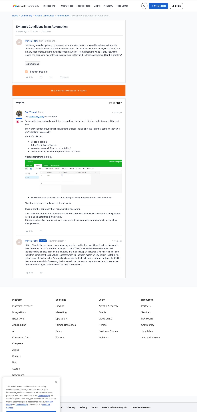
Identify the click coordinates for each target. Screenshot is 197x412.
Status (16, 368)
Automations (63, 15)
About (15, 349)
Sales (59, 331)
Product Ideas (83, 5)
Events (97, 5)
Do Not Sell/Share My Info (114, 407)
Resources (147, 299)
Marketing (61, 312)
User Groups (67, 5)
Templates (147, 331)
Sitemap (71, 407)
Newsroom (18, 375)
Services (146, 312)
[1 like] (36, 71)
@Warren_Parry (36, 116)
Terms (95, 407)
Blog (14, 362)
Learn (102, 299)
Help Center (122, 5)
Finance (60, 337)
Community (26, 15)
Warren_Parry (31, 40)
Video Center (106, 318)
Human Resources (66, 325)
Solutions (61, 299)
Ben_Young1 (31, 112)
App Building (19, 325)
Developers (147, 318)
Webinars (104, 337)
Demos (103, 325)
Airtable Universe (150, 337)
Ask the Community (44, 15)
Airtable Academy (108, 306)
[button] (158, 6)
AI (13, 331)
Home (15, 15)
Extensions (18, 318)
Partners (146, 306)
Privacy (83, 407)
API (60, 407)
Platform (17, 299)
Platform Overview (22, 306)
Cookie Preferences (141, 407)
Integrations (19, 312)
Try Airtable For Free (23, 381)
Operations (62, 318)
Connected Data (21, 337)
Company (17, 343)
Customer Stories (108, 331)
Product (60, 306)
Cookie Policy (44, 402)
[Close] (56, 388)
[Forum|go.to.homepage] (26, 6)
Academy (108, 5)
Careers (16, 356)
